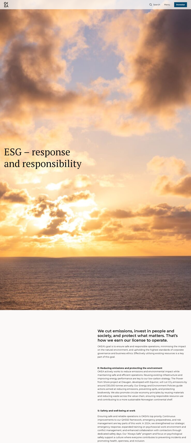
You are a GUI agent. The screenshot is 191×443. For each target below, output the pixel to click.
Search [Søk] (154, 4)
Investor (180, 5)
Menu (167, 5)
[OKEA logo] (6, 4)
